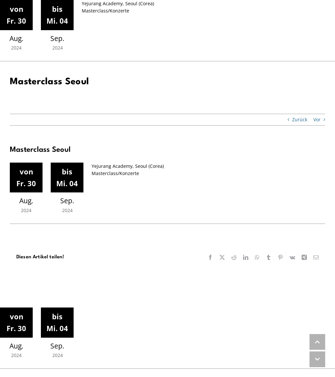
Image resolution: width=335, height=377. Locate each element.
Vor (317, 119)
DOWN (317, 359)
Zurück (299, 119)
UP (317, 342)
